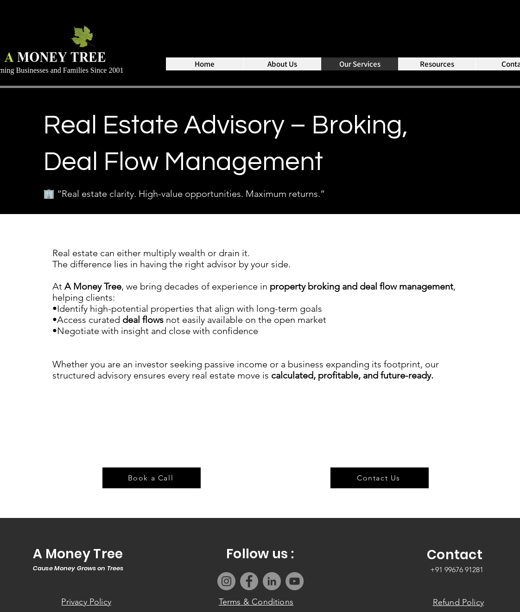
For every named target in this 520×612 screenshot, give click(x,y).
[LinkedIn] (272, 581)
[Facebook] (249, 581)
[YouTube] (294, 581)
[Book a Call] (151, 477)
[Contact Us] (379, 477)
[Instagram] (226, 581)
